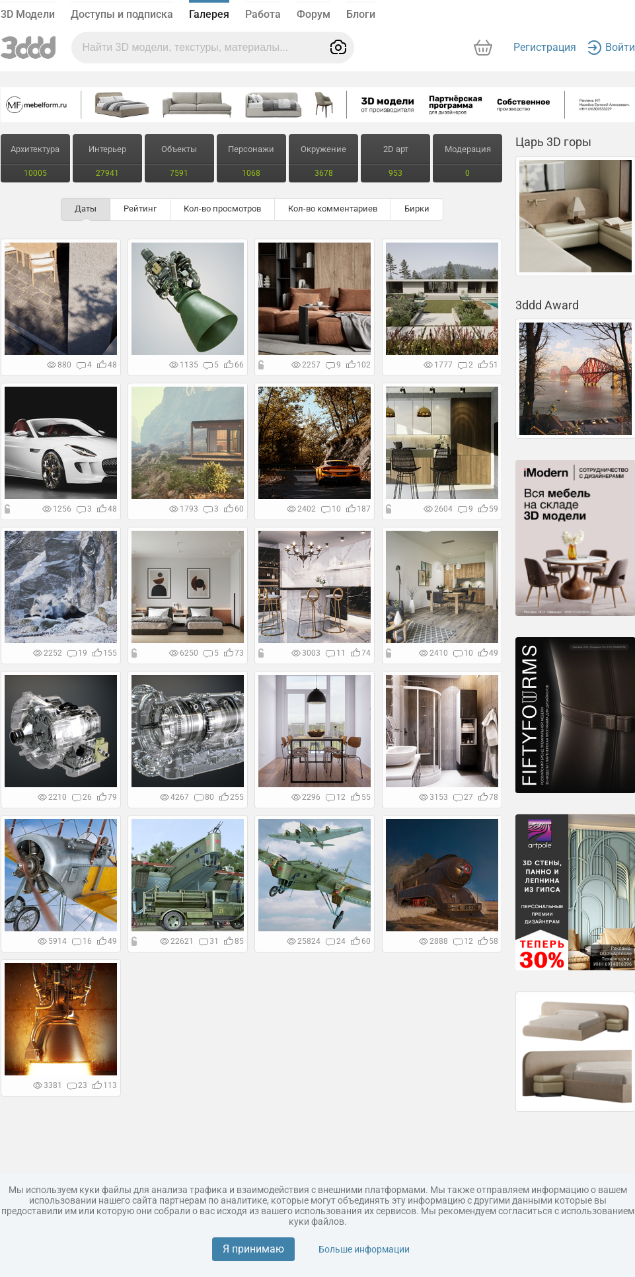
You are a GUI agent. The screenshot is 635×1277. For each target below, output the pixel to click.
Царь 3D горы (553, 142)
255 (231, 797)
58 (488, 941)
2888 (433, 941)
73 (234, 653)
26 (82, 797)
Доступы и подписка (122, 14)
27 (463, 797)
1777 (438, 364)
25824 (303, 941)
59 (488, 509)
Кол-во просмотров (222, 208)
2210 (52, 797)
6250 (183, 653)
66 (234, 364)
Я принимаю (253, 1249)
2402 (301, 509)
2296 (305, 797)
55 (361, 797)
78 (488, 797)
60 (234, 509)
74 (361, 653)
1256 (56, 509)
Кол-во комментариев (332, 208)
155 (105, 653)
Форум (313, 14)
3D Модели (28, 14)
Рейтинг (140, 208)
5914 (52, 941)
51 (488, 364)
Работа (263, 14)
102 (358, 364)
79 (107, 797)
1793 (183, 509)
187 (358, 509)
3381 (47, 1085)
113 (105, 1085)
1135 (183, 364)
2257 (305, 364)
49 (488, 653)
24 (336, 941)
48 (107, 364)
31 (209, 941)
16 (82, 941)
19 (77, 653)
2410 (433, 653)
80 (204, 797)
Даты (85, 208)
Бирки (417, 208)
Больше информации (364, 1249)
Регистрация (544, 47)
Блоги (360, 14)
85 (234, 941)
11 (336, 653)
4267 (174, 797)
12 (336, 797)
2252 (47, 653)
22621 (177, 941)
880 (59, 364)
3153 (433, 797)
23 (77, 1085)
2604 (438, 509)
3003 (305, 653)
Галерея (209, 14)
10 (331, 509)
